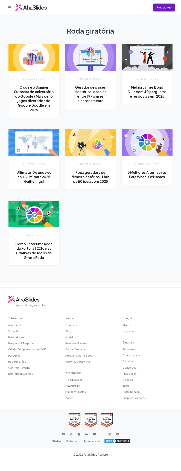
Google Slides (73, 379)
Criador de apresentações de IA (27, 349)
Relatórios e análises (20, 373)
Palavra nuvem (17, 337)
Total (126, 385)
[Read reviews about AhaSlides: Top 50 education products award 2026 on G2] (91, 420)
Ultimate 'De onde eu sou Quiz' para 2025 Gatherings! (34, 181)
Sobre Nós (129, 349)
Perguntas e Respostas (22, 343)
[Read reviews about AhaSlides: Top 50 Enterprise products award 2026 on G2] (107, 420)
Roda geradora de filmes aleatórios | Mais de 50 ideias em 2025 (90, 181)
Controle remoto (19, 367)
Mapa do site (91, 441)
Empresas (129, 331)
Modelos (70, 337)
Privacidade (130, 373)
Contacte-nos (132, 355)
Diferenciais (34, 240)
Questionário (16, 325)
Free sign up (164, 7)
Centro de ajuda (75, 349)
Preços (127, 318)
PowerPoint (72, 385)
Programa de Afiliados (78, 355)
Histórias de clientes (77, 361)
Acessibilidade (131, 391)
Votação (13, 331)
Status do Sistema (64, 441)
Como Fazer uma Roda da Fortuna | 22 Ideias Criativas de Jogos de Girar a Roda (34, 255)
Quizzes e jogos (34, 79)
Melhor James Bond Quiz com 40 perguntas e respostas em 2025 (147, 94)
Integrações (73, 373)
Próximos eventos (76, 343)
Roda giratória (17, 361)
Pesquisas (14, 355)
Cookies (128, 379)
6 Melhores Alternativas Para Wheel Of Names (147, 181)
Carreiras (128, 361)
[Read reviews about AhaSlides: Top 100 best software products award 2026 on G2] (74, 420)
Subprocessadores (134, 397)
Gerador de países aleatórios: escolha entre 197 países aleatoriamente (90, 94)
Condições (129, 367)
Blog (68, 331)
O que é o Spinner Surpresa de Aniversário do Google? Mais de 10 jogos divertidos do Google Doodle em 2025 (34, 101)
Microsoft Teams (75, 391)
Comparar (71, 325)
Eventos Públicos (147, 168)
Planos (127, 325)
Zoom (69, 397)
